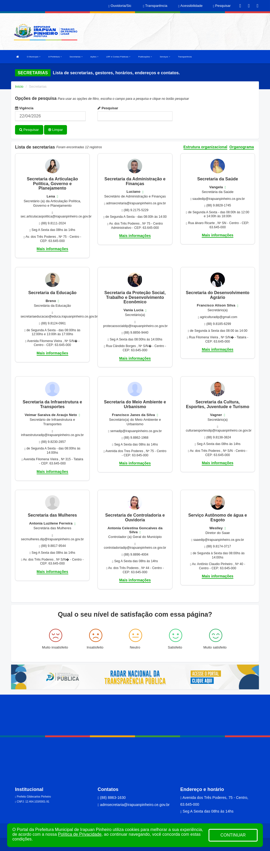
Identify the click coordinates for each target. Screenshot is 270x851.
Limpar (55, 130)
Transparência (185, 57)
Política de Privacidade (80, 834)
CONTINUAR (233, 835)
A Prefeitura (54, 57)
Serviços (165, 57)
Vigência (24, 108)
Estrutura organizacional (206, 147)
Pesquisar (108, 108)
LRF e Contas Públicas (118, 57)
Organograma (241, 147)
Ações (94, 57)
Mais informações (52, 249)
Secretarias (76, 57)
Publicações (145, 57)
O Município (33, 57)
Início (19, 86)
